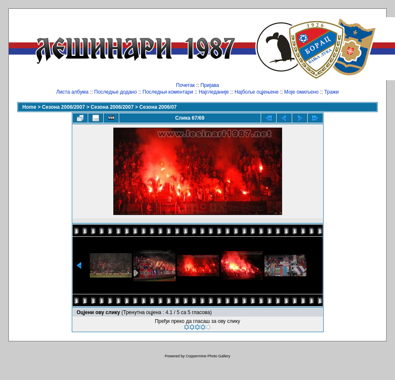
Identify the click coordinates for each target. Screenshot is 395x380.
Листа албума (72, 92)
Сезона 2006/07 (158, 107)
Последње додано (115, 92)
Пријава (209, 85)
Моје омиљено (301, 92)
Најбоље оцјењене (257, 92)
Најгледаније (214, 92)
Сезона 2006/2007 (63, 107)
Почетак (185, 85)
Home (29, 107)
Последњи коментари (168, 92)
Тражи (331, 92)
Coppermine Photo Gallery (208, 356)
